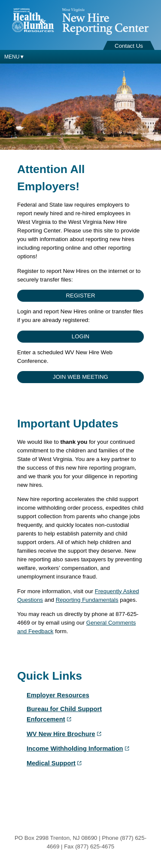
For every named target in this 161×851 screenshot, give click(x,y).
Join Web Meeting (80, 377)
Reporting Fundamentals (87, 600)
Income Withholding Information (79, 748)
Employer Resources (58, 695)
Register (80, 295)
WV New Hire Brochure (65, 733)
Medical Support (55, 763)
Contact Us (129, 46)
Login (80, 336)
